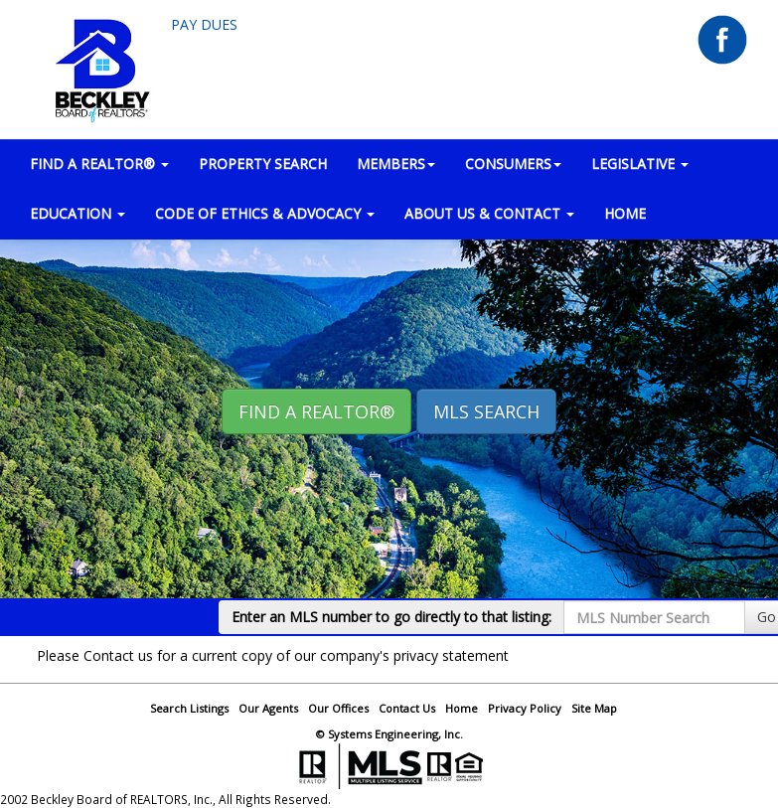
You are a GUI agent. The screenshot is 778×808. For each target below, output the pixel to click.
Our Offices (338, 708)
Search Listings (189, 708)
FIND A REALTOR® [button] (99, 163)
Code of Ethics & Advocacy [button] (265, 213)
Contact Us (407, 708)
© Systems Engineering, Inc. (389, 734)
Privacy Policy (524, 708)
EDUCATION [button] (77, 213)
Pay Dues (204, 24)
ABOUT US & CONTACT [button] (489, 213)
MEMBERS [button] (396, 163)
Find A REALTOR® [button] (316, 411)
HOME (625, 213)
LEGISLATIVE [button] (640, 163)
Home (461, 708)
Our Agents (268, 708)
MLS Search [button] (486, 411)
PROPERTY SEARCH (263, 163)
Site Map (594, 708)
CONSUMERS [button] (513, 163)
